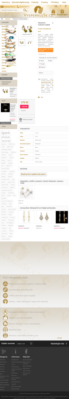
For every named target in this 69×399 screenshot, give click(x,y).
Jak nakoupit (15, 366)
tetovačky (9, 206)
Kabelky (4, 60)
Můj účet (26, 357)
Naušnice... (21, 226)
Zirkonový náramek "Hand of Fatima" (13, 107)
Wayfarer (10, 225)
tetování (3, 214)
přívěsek (5, 137)
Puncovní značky (16, 386)
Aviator (10, 214)
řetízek (10, 155)
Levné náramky (6, 51)
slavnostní (9, 166)
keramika (3, 204)
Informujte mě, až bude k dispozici (48, 57)
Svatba (4, 68)
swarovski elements (6, 190)
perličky (3, 193)
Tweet (41, 60)
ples (2, 166)
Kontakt (14, 384)
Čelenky (34, 2)
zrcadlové (4, 228)
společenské (4, 185)
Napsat (41, 72)
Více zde (59, 337)
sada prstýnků (12, 209)
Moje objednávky (27, 359)
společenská (10, 182)
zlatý (13, 179)
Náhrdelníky (16, 2)
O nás (13, 364)
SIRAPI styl (11, 144)
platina (3, 182)
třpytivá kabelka (5, 239)
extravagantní (10, 223)
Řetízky (4, 65)
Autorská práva (16, 381)
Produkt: (40, 28)
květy (10, 204)
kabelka (3, 163)
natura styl (4, 233)
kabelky (3, 176)
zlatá (2, 223)
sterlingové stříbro (6, 149)
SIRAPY (48, 393)
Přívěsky (55, 2)
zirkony (11, 157)
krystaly (10, 163)
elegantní (10, 174)
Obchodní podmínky (17, 362)
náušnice (13, 152)
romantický (4, 187)
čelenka (3, 209)
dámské (10, 176)
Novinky (4, 75)
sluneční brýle (5, 168)
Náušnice (6, 2)
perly (2, 206)
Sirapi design (4, 152)
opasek (10, 236)
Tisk (42, 97)
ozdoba (3, 220)
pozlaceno (4, 157)
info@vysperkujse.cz (9, 6)
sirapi (2, 147)
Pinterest (42, 67)
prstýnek (3, 212)
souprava (3, 231)
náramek (6, 140)
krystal (12, 185)
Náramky (25, 2)
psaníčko (3, 198)
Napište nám (56, 6)
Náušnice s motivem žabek (13, 89)
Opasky (4, 62)
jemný (3, 195)
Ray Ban (3, 174)
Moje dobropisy (27, 366)
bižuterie (3, 144)
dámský (3, 236)
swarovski (12, 171)
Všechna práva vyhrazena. (33, 393)
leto (14, 195)
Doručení (14, 375)
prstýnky (11, 212)
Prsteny (44, 2)
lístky (11, 233)
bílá (10, 228)
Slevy (3, 101)
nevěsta (3, 225)
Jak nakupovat (60, 6)
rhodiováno (11, 220)
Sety (64, 2)
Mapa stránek (15, 389)
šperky (3, 160)
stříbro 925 (10, 147)
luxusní (9, 160)
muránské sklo (5, 179)
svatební (3, 155)
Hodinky (4, 71)
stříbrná (11, 231)
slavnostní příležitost (7, 201)
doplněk (12, 187)
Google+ (42, 64)
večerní (9, 195)
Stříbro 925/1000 (6, 57)
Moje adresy (26, 368)
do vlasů (12, 217)
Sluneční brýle (6, 54)
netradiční (4, 171)
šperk (5, 132)
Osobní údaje (26, 370)
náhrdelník (11, 193)
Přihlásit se (66, 6)
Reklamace (15, 373)
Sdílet (50, 60)
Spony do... (21, 200)
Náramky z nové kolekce (6, 47)
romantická (4, 217)
